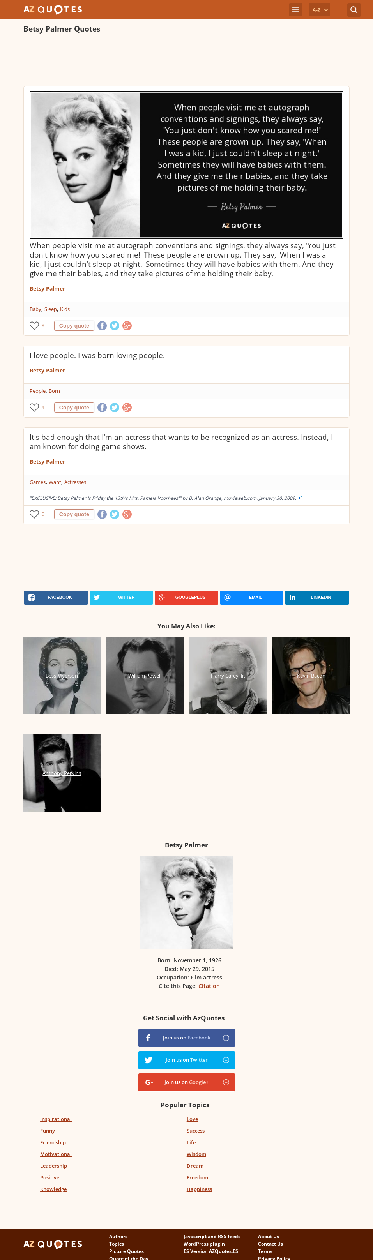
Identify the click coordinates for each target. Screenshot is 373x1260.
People (38, 390)
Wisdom (196, 1154)
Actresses (75, 481)
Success (196, 1130)
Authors (118, 1236)
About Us (268, 1236)
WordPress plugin (204, 1244)
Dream (195, 1165)
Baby (35, 308)
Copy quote (74, 326)
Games (38, 481)
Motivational (56, 1154)
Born (54, 390)
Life (191, 1142)
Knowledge (53, 1189)
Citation (209, 986)
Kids (65, 308)
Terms (265, 1251)
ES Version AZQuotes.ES (211, 1251)
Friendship (53, 1142)
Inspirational (56, 1118)
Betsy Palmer (47, 288)
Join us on (186, 1037)
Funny (47, 1130)
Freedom (197, 1177)
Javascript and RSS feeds (212, 1236)
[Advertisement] (165, 60)
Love (192, 1118)
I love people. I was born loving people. (97, 355)
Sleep (50, 308)
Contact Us (270, 1244)
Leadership (53, 1165)
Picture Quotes (126, 1251)
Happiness (199, 1189)
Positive (49, 1177)
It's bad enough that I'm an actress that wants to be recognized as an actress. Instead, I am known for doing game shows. (181, 441)
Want (55, 481)
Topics (116, 1244)
